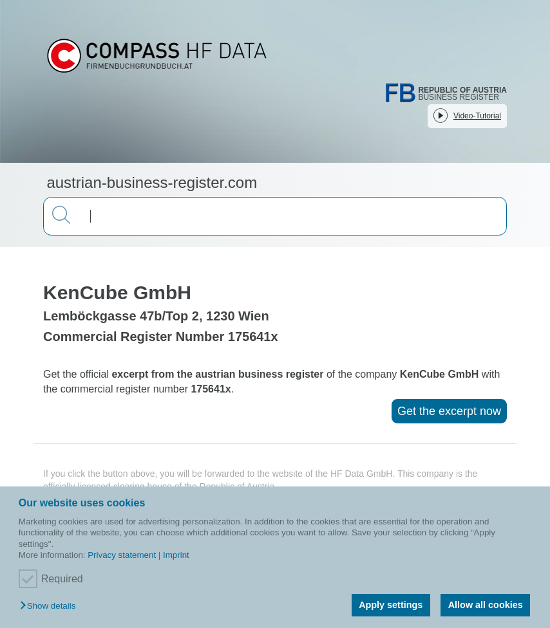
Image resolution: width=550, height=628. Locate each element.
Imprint (176, 555)
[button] (51, 606)
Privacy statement (122, 555)
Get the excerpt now (449, 411)
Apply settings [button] (390, 605)
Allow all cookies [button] (485, 605)
